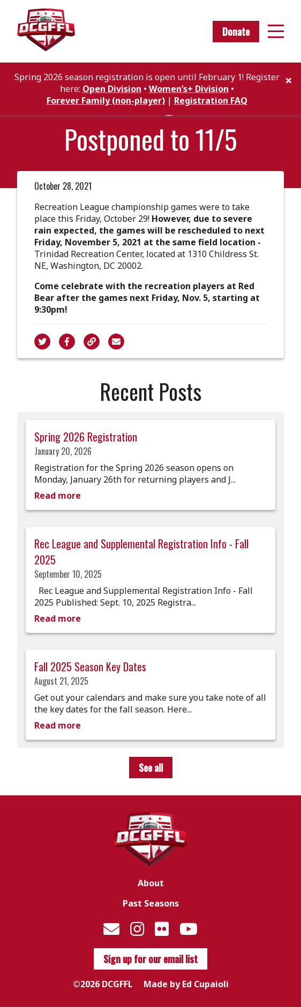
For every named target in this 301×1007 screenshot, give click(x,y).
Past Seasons (151, 903)
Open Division (111, 89)
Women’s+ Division (189, 89)
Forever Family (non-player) (106, 100)
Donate (236, 31)
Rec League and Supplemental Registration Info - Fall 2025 (141, 552)
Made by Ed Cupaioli (186, 984)
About (151, 883)
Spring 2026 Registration (85, 437)
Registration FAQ (210, 100)
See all (151, 767)
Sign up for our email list (150, 959)
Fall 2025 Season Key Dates (90, 667)
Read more (57, 495)
